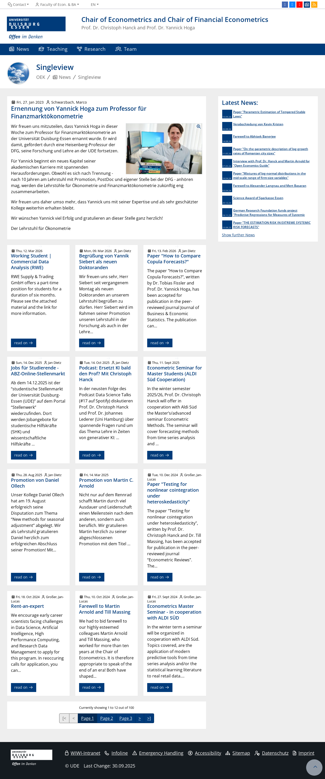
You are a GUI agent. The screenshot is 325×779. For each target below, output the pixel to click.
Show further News (238, 234)
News (19, 48)
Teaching (53, 48)
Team (126, 48)
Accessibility (204, 753)
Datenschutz (272, 753)
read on (23, 342)
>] (149, 718)
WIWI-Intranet (82, 753)
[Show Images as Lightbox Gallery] (164, 148)
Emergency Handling (158, 753)
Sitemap (238, 753)
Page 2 (106, 718)
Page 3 (125, 718)
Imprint (303, 753)
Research (91, 48)
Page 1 (87, 718)
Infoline (116, 753)
